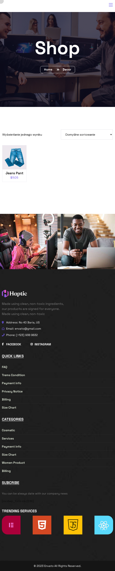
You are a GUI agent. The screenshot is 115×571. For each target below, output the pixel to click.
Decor (67, 69)
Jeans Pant (14, 173)
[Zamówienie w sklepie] (87, 134)
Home (49, 69)
